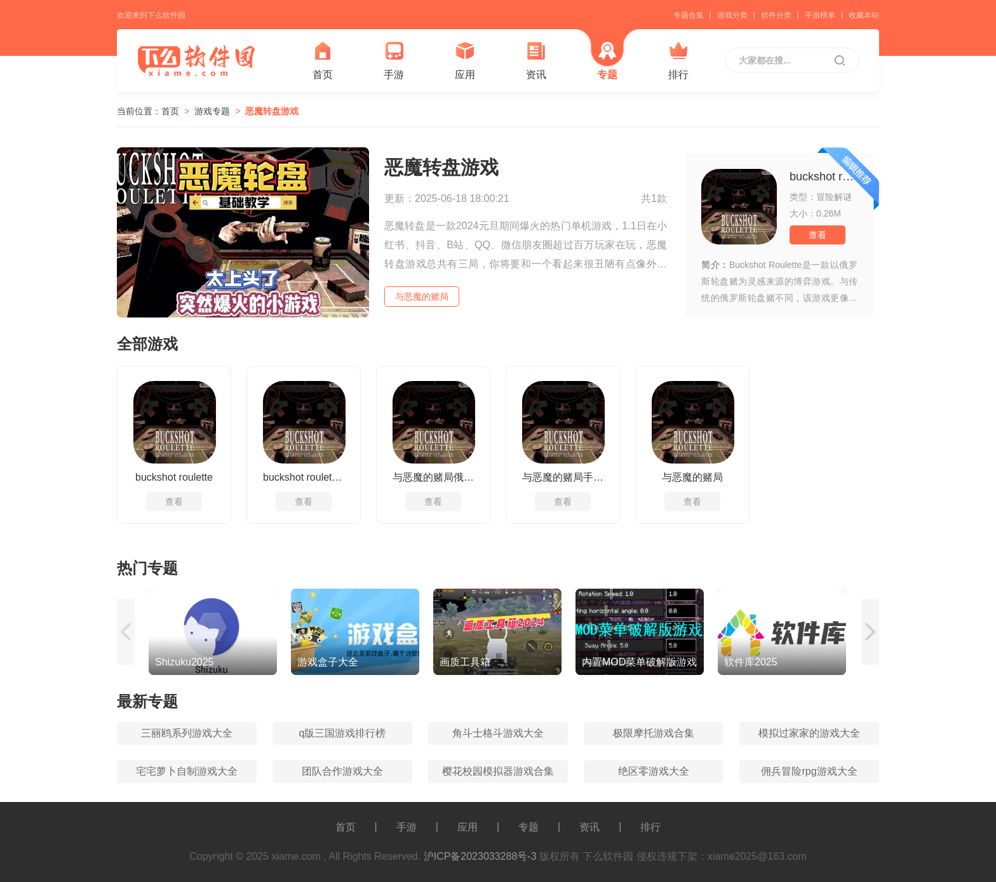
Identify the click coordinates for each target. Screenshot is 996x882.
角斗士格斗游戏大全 (498, 733)
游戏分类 (732, 15)
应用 (465, 60)
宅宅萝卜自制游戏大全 (187, 771)
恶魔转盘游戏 (272, 111)
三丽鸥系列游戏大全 (186, 733)
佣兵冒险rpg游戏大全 (809, 771)
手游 (394, 60)
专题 (607, 60)
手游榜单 (820, 15)
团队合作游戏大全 (342, 771)
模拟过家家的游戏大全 (809, 733)
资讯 (536, 60)
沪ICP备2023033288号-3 (480, 856)
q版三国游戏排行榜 (342, 733)
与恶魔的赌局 (421, 296)
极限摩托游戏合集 (653, 733)
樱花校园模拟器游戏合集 (498, 771)
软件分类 (776, 15)
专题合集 (688, 15)
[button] (126, 632)
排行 (678, 60)
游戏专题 (212, 111)
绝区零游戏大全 (653, 771)
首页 (323, 60)
